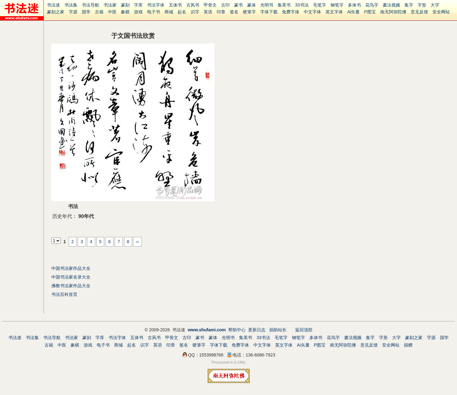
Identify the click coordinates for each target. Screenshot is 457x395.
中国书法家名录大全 (70, 277)
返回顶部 (303, 329)
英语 (208, 11)
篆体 (251, 4)
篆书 (238, 4)
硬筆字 (249, 11)
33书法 (302, 4)
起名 (182, 11)
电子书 (153, 11)
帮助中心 (237, 329)
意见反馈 (419, 11)
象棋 (125, 11)
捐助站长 (278, 329)
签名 (234, 11)
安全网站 (441, 11)
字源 (73, 11)
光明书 (266, 4)
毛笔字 (319, 4)
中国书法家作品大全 (70, 268)
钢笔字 (337, 4)
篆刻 (125, 4)
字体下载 (269, 11)
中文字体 (312, 11)
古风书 (192, 4)
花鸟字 (371, 4)
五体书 (175, 4)
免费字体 (290, 11)
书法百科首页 (64, 294)
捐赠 (408, 345)
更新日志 (256, 329)
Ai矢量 (353, 11)
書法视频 (391, 4)
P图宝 (370, 11)
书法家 (110, 4)
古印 (225, 4)
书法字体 (155, 4)
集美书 (284, 4)
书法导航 (90, 4)
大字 (435, 4)
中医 (112, 11)
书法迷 (53, 4)
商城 (168, 11)
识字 (195, 11)
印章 (221, 11)
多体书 (354, 4)
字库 (138, 4)
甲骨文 (210, 4)
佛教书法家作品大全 (70, 285)
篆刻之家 (55, 11)
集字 (408, 4)
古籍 (99, 11)
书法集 (70, 4)
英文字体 (334, 11)
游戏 (138, 11)
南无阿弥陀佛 (393, 11)
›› (137, 241)
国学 (86, 11)
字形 (422, 4)
